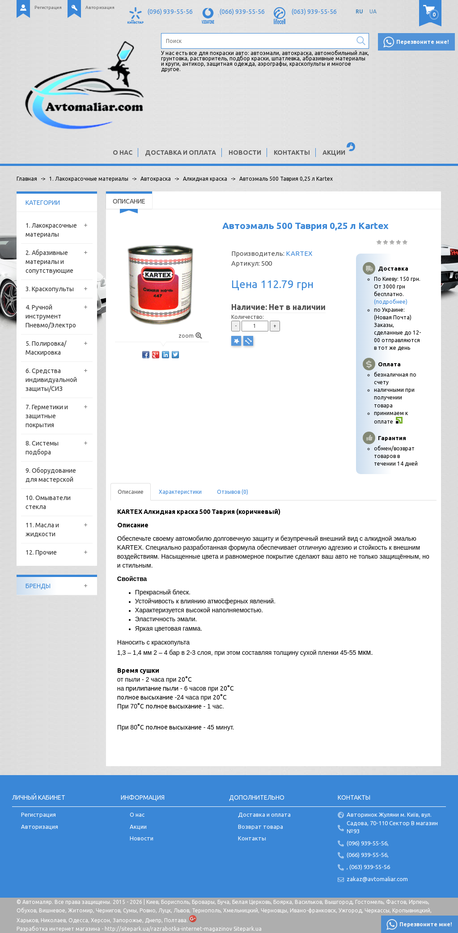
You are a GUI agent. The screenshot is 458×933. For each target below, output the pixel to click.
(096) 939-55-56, (368, 843)
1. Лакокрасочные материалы (51, 230)
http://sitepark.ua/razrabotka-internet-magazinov (168, 929)
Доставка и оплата (180, 152)
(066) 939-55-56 (242, 11)
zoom (190, 336)
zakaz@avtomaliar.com (377, 879)
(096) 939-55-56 (170, 11)
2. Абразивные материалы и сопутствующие (49, 261)
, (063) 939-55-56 (368, 867)
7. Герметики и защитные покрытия (46, 415)
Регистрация (48, 7)
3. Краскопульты (49, 289)
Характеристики (180, 492)
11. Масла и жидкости (42, 530)
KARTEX (299, 253)
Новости (245, 152)
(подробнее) (390, 302)
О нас (122, 152)
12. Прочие (41, 552)
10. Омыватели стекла (48, 502)
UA (373, 11)
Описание (131, 492)
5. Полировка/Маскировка (45, 348)
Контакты (292, 152)
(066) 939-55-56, (368, 855)
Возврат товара (260, 826)
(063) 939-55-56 (314, 11)
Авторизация (99, 7)
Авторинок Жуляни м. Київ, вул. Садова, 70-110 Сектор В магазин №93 (392, 822)
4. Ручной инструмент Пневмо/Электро (50, 316)
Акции (333, 152)
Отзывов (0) (232, 492)
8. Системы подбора (42, 448)
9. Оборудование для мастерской (50, 475)
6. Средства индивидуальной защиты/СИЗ (51, 379)
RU (359, 11)
